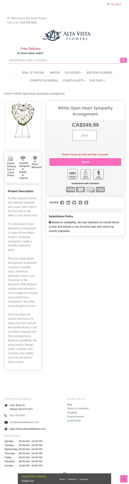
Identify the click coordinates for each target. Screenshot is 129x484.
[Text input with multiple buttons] (63, 60)
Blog (69, 404)
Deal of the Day (33, 72)
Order (85, 161)
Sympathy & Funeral (44, 80)
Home (8, 93)
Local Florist (73, 420)
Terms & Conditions (78, 408)
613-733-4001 (28, 22)
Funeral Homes (75, 416)
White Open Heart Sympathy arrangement (39, 93)
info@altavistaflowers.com (24, 422)
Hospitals (72, 412)
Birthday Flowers (99, 72)
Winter (55, 72)
